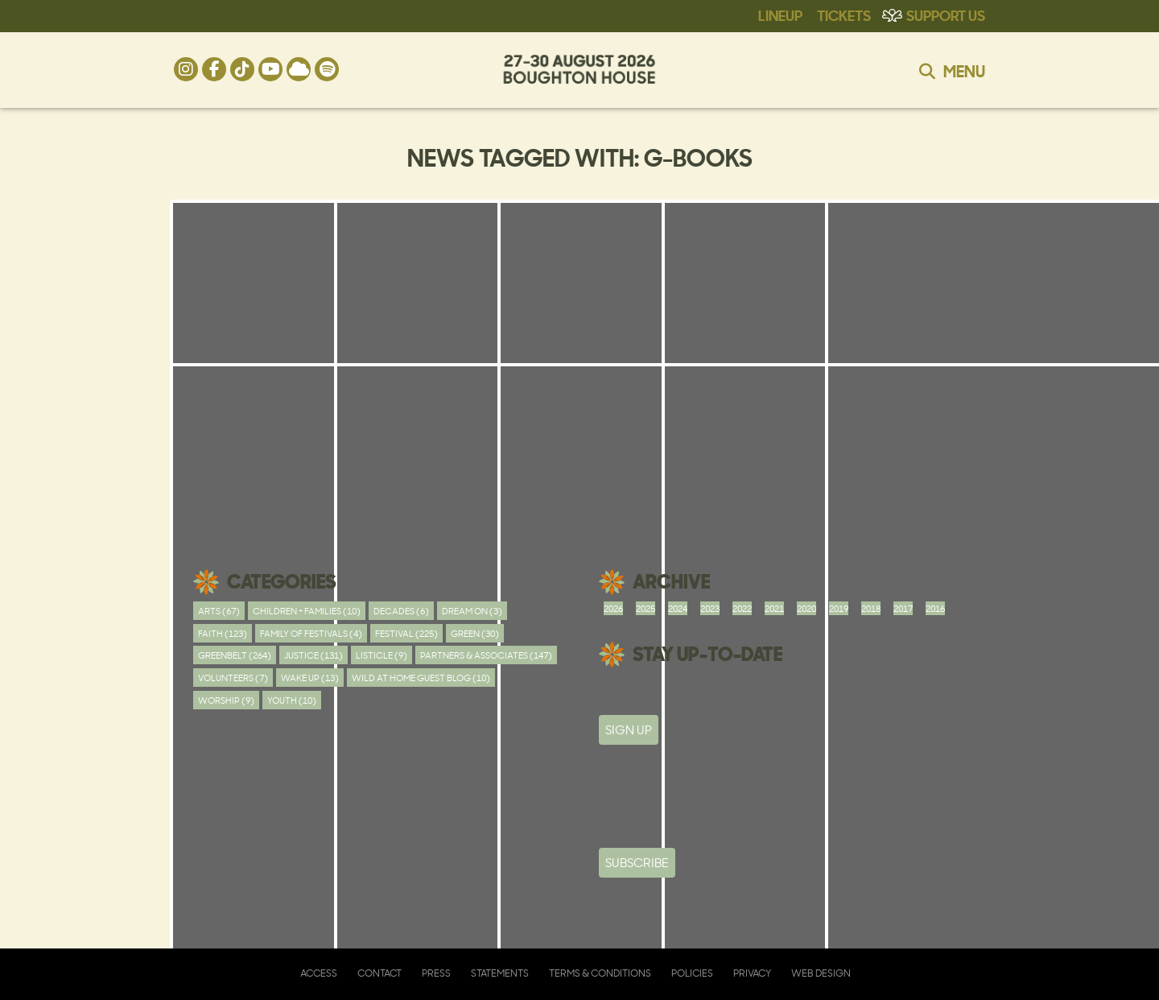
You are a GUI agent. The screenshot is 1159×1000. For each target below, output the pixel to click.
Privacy (752, 973)
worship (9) (226, 700)
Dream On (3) (472, 611)
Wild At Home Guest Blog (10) (421, 677)
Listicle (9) (381, 655)
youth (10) (291, 700)
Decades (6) (401, 611)
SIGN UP (628, 729)
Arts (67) (219, 611)
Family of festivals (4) (311, 633)
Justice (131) (313, 655)
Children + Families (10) (307, 611)
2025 (645, 608)
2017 (903, 608)
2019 (838, 608)
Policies (692, 973)
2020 (806, 608)
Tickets (844, 14)
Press (436, 973)
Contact (379, 973)
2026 (613, 608)
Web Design (821, 973)
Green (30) (475, 633)
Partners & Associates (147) (486, 655)
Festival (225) (406, 633)
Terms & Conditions (600, 973)
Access (318, 973)
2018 (871, 608)
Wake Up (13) (310, 677)
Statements (500, 973)
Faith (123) (222, 633)
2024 (677, 608)
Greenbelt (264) (234, 655)
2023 (710, 608)
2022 (742, 608)
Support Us (945, 14)
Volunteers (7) (233, 677)
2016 (935, 608)
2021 (774, 608)
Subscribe (637, 862)
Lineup (780, 14)
